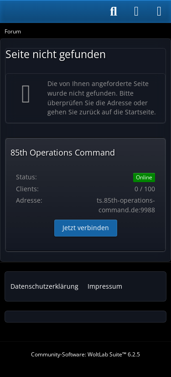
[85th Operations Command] (51, 11)
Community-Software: (85, 354)
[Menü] (159, 11)
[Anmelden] (136, 11)
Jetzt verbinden (85, 227)
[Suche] (113, 11)
